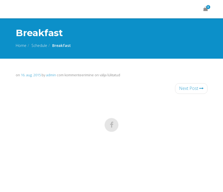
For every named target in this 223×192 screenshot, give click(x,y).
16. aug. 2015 (31, 75)
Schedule (39, 45)
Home (21, 45)
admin (51, 75)
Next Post (191, 88)
